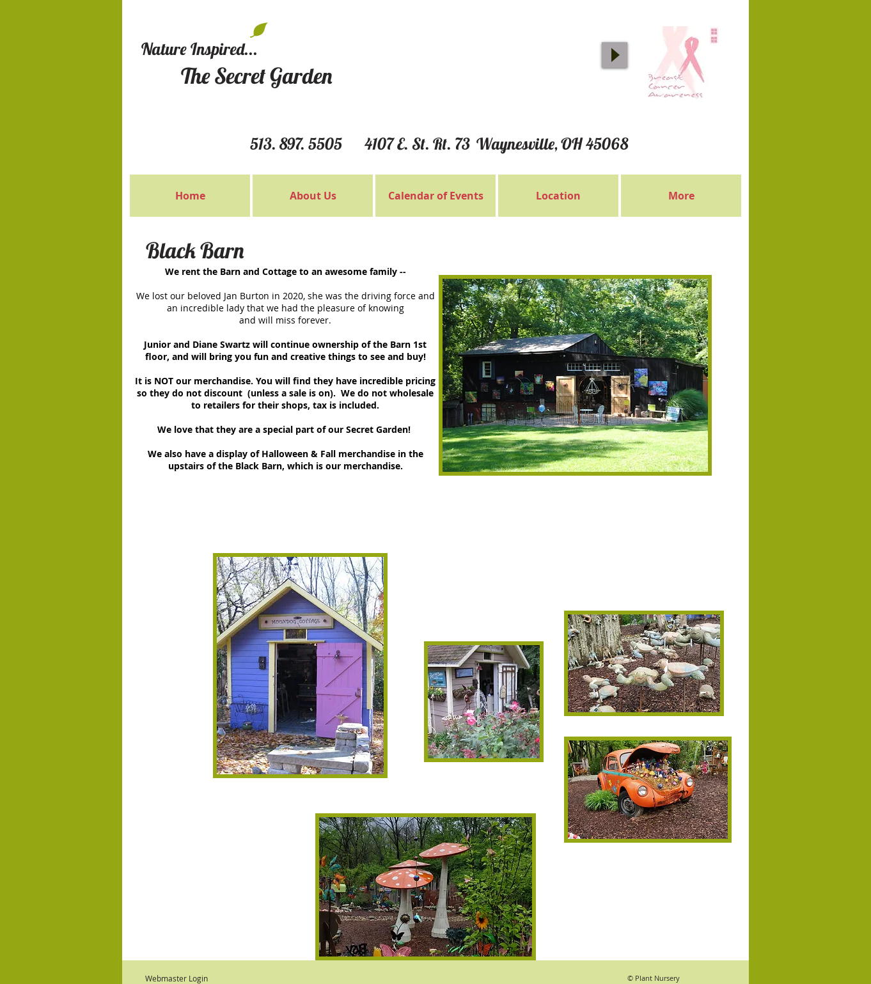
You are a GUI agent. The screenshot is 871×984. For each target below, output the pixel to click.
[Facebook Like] (579, 19)
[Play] (614, 55)
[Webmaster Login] (176, 978)
